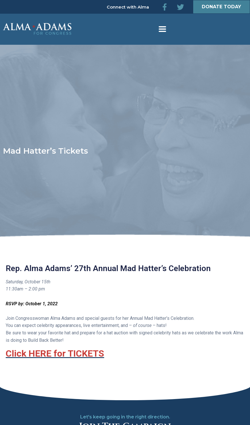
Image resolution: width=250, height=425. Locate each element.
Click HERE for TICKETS (55, 353)
